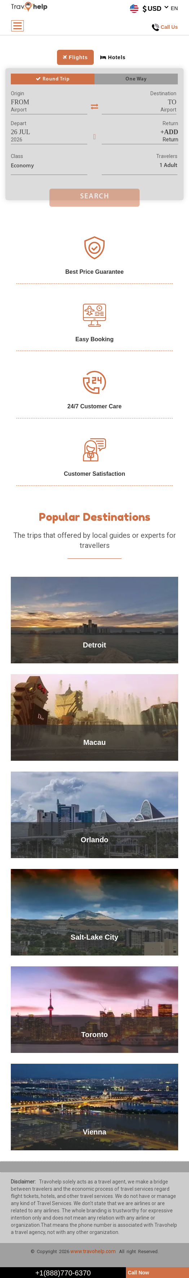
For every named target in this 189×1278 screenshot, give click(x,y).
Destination (163, 93)
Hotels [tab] (113, 57)
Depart (18, 123)
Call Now (138, 1272)
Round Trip (53, 79)
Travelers (166, 156)
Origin (17, 93)
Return (170, 123)
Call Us (165, 27)
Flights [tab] (75, 57)
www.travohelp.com (93, 1251)
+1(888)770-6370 (63, 1273)
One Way (136, 79)
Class (17, 156)
